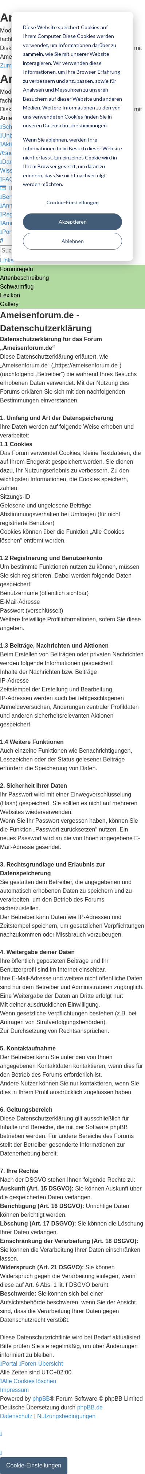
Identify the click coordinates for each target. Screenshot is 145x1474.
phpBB (41, 1399)
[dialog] (72, 136)
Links (6, 260)
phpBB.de (90, 1407)
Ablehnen (73, 241)
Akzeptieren (73, 222)
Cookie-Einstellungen (72, 202)
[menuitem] (9, 153)
